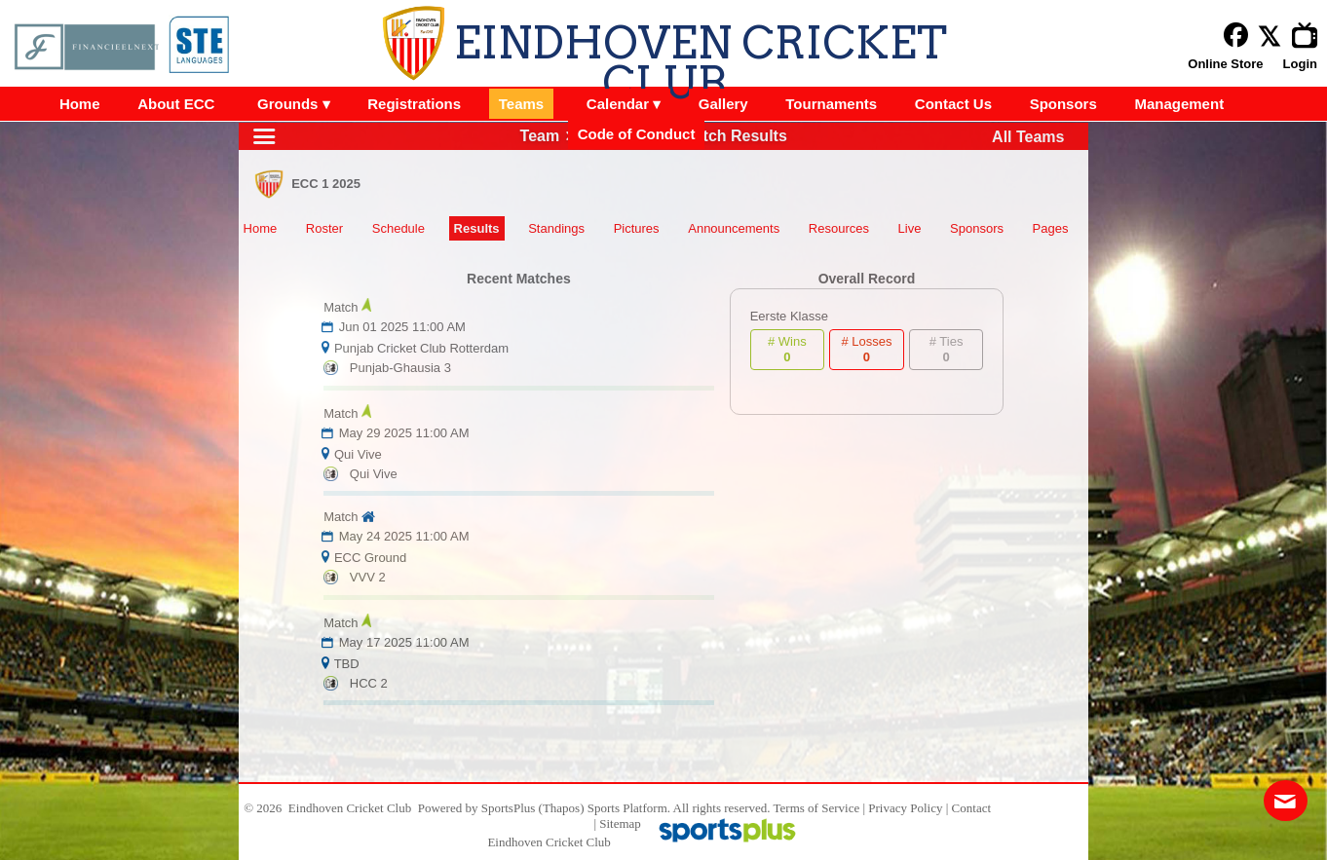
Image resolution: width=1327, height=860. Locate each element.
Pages (1051, 228)
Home (261, 228)
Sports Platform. (629, 808)
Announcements (733, 228)
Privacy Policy (905, 808)
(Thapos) (562, 808)
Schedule (398, 228)
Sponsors (977, 228)
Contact (971, 808)
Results (477, 228)
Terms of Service (817, 808)
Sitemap (620, 823)
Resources (839, 228)
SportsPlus (508, 808)
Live (910, 228)
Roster (324, 228)
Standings (556, 228)
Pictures (637, 228)
